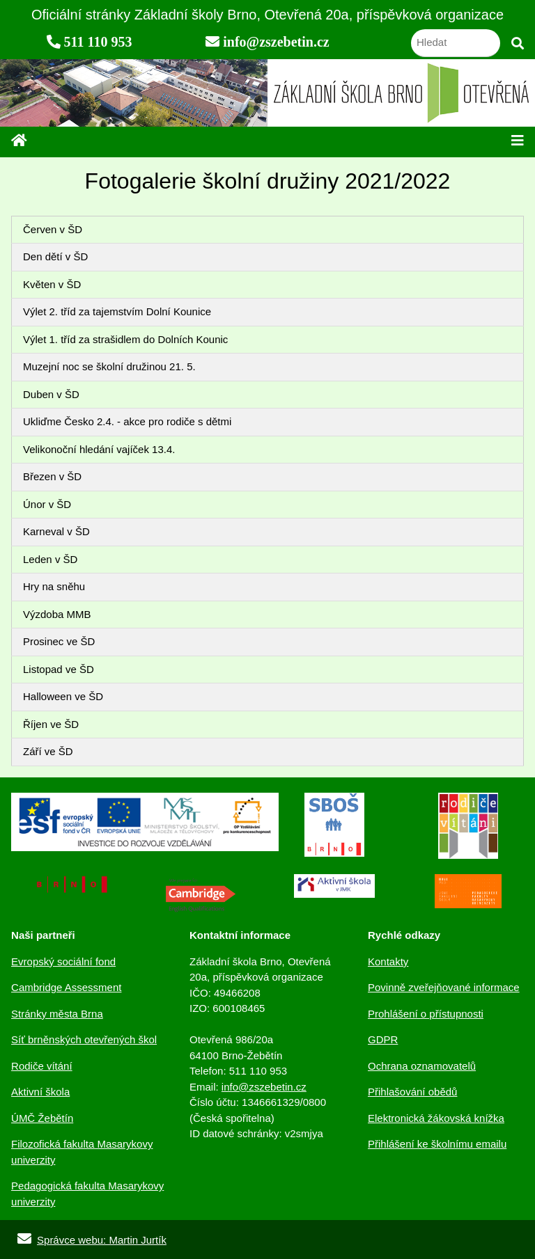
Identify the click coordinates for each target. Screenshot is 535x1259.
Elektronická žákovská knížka (436, 1118)
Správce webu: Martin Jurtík (89, 1240)
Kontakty (388, 961)
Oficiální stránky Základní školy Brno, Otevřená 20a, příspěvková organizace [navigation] (267, 14)
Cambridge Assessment (66, 987)
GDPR (383, 1039)
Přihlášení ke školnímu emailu (437, 1144)
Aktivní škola (40, 1092)
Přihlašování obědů (412, 1092)
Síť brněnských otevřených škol (84, 1039)
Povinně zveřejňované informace (444, 987)
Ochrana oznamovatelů (422, 1066)
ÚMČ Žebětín (42, 1118)
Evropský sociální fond (63, 961)
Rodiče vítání (41, 1066)
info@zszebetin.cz (264, 1087)
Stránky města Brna (57, 1014)
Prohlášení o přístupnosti (425, 1014)
